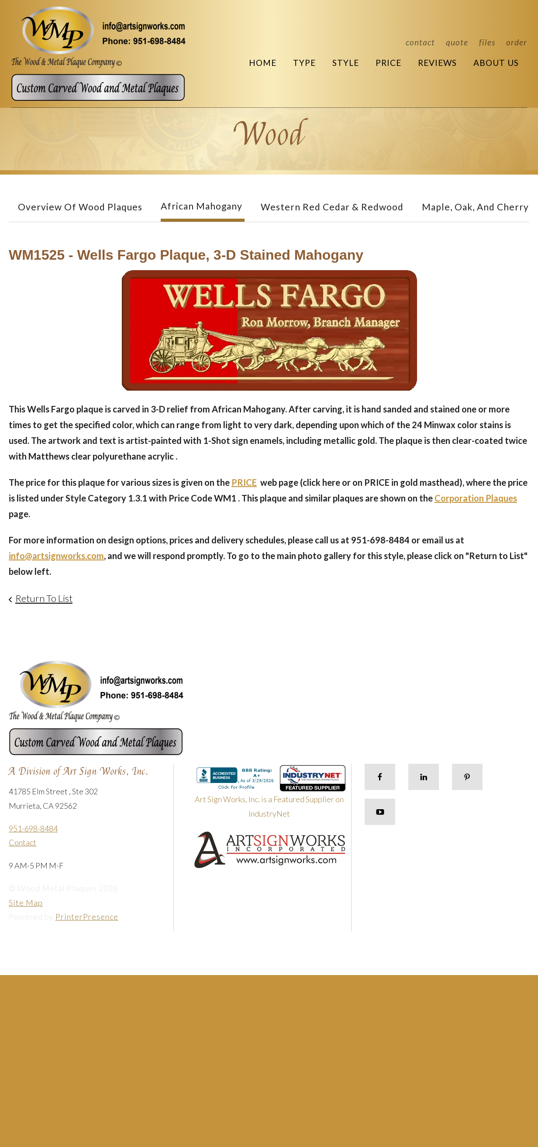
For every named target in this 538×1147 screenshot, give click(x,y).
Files (487, 42)
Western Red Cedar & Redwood (332, 206)
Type (304, 63)
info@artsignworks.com (56, 555)
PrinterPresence (86, 916)
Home (262, 63)
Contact (420, 42)
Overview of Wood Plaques (80, 206)
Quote (457, 42)
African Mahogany (201, 205)
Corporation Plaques (476, 498)
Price (388, 63)
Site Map (26, 902)
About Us (496, 63)
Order (516, 42)
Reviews (437, 63)
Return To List (43, 598)
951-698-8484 (33, 828)
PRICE (244, 482)
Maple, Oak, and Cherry (475, 206)
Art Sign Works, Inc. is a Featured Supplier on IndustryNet (270, 795)
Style (345, 63)
